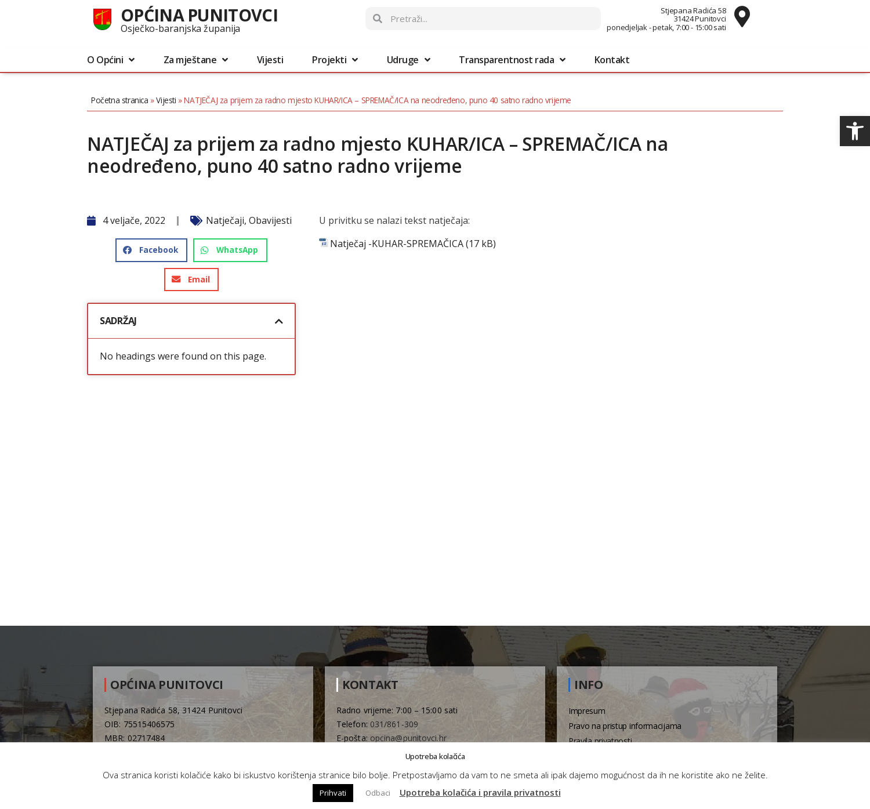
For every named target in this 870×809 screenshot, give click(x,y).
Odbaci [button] (377, 793)
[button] (855, 131)
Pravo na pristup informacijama (625, 725)
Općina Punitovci (199, 14)
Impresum (587, 710)
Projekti (335, 59)
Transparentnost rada (512, 59)
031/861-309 (394, 724)
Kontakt (612, 59)
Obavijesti (270, 220)
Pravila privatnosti (600, 740)
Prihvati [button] (333, 793)
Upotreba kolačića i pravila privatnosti (480, 792)
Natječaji (225, 220)
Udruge (408, 59)
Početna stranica (119, 100)
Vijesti (270, 59)
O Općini (111, 59)
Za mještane (196, 59)
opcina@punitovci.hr (408, 737)
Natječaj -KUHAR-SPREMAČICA (396, 244)
